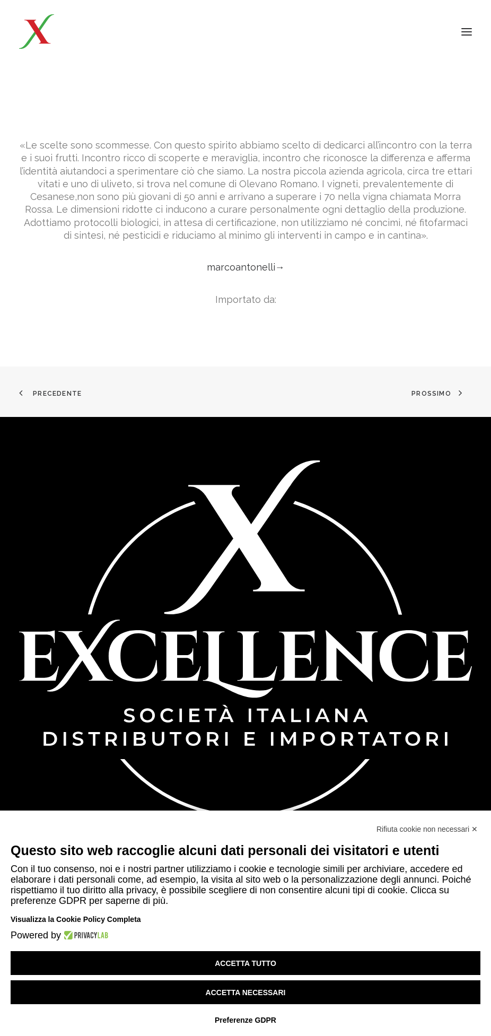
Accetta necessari (246, 992)
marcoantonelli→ (246, 267)
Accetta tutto (245, 963)
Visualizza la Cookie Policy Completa (76, 919)
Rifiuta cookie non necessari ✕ (427, 829)
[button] (466, 31)
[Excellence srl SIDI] (80, 31)
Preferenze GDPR (245, 1020)
